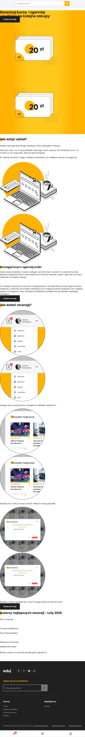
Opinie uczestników (10, 709)
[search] (67, 3)
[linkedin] (34, 671)
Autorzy (47, 706)
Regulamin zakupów (75, 725)
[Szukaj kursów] (40, 3)
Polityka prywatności (58, 725)
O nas (5, 706)
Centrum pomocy (10, 712)
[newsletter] (44, 688)
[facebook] (19, 671)
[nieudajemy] (24, 671)
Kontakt (6, 716)
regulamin (42, 652)
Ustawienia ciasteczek (41, 725)
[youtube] (29, 671)
